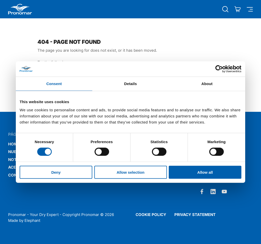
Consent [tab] (54, 84)
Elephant (32, 220)
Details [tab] (130, 84)
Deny (56, 172)
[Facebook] (201, 191)
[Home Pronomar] (20, 9)
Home (14, 144)
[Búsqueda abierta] (225, 9)
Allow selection (130, 172)
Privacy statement (195, 214)
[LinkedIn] (213, 191)
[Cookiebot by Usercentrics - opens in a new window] (219, 69)
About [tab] (207, 84)
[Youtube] (224, 191)
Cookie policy (151, 214)
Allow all (205, 172)
